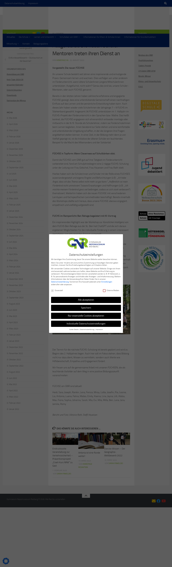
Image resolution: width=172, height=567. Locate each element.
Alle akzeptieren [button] (86, 299)
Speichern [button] (86, 307)
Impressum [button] (99, 329)
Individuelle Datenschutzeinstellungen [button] (86, 323)
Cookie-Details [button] (74, 329)
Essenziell (57, 290)
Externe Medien (111, 290)
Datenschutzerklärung (60, 281)
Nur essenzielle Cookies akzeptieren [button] (86, 315)
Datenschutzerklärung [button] (87, 329)
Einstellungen (106, 281)
